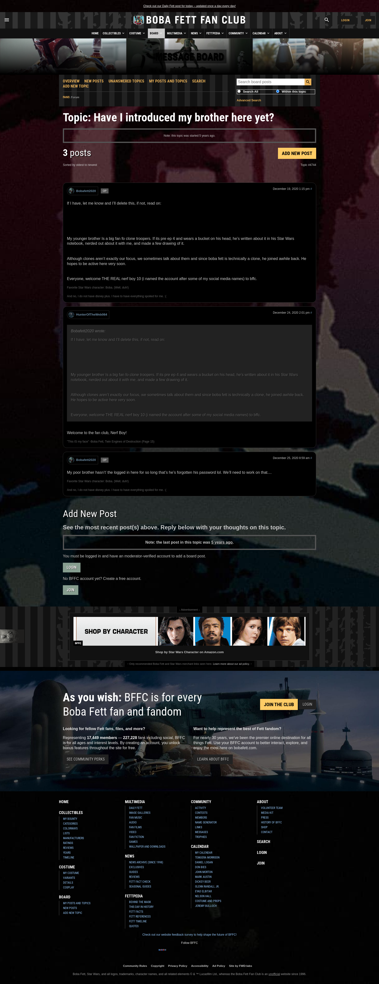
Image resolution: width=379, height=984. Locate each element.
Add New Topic (76, 86)
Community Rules (135, 965)
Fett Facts (136, 911)
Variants (69, 878)
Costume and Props (208, 901)
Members (201, 817)
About (280, 33)
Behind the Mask (140, 902)
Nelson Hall (203, 896)
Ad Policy (218, 965)
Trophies (201, 837)
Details (68, 882)
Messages (201, 832)
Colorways (70, 828)
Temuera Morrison (207, 857)
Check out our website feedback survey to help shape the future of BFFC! (189, 934)
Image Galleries (139, 812)
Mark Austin (203, 877)
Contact (266, 832)
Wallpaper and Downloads (147, 846)
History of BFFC (271, 822)
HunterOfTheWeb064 (87, 315)
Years (67, 852)
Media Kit (267, 812)
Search (198, 81)
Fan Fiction (136, 837)
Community (238, 33)
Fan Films (135, 827)
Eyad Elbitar (203, 891)
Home (95, 33)
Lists (66, 833)
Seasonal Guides (140, 886)
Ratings (68, 843)
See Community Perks (86, 759)
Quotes (133, 926)
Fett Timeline (138, 921)
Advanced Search (249, 100)
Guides (133, 872)
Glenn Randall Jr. (207, 886)
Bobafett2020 (82, 191)
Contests (201, 812)
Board (156, 33)
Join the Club (279, 704)
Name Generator (206, 822)
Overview (71, 81)
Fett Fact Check (140, 881)
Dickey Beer (203, 881)
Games (133, 841)
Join (368, 20)
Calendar (261, 33)
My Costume (71, 873)
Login (345, 20)
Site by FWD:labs (240, 965)
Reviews (68, 848)
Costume (137, 33)
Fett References (140, 916)
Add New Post (297, 153)
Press (265, 817)
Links (198, 827)
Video (132, 832)
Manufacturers (73, 838)
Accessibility (199, 965)
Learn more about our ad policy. (231, 663)
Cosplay (68, 887)
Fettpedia (215, 33)
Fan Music (135, 817)
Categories (70, 823)
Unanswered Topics (126, 81)
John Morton (203, 872)
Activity (200, 808)
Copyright (157, 965)
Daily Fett (135, 808)
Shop (264, 827)
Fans (66, 97)
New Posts (94, 81)
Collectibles (114, 33)
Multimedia (177, 33)
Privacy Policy (177, 965)
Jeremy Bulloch (206, 906)
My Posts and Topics (168, 81)
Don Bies (200, 867)
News (196, 33)
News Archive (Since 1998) (146, 862)
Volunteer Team (272, 808)
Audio (133, 822)
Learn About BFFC (213, 759)
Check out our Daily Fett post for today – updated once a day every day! (189, 6)
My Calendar (203, 852)
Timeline (68, 857)
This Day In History (141, 907)
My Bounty (70, 819)
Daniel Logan (204, 862)
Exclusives (136, 867)
